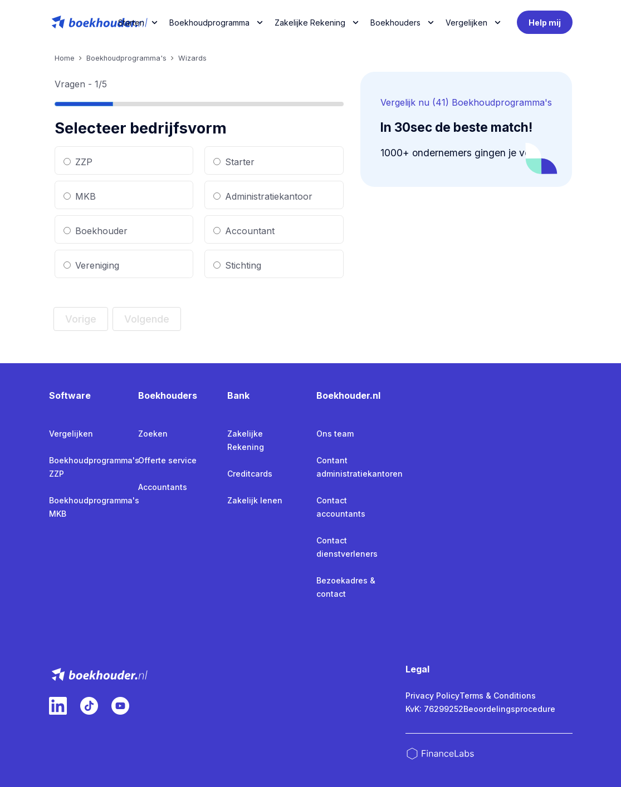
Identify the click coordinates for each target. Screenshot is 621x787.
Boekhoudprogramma (209, 22)
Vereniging (91, 265)
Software (70, 395)
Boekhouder (95, 230)
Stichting (237, 265)
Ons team (335, 433)
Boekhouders (395, 22)
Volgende (146, 319)
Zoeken (153, 433)
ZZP (77, 161)
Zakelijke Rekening (310, 22)
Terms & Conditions (497, 695)
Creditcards (249, 473)
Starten (131, 22)
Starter (234, 161)
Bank (238, 395)
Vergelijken (71, 433)
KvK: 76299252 (434, 709)
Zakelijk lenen (254, 500)
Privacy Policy (432, 695)
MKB (79, 196)
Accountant (244, 230)
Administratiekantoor (262, 196)
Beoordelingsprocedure (509, 709)
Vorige (80, 319)
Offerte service (167, 460)
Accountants (162, 487)
